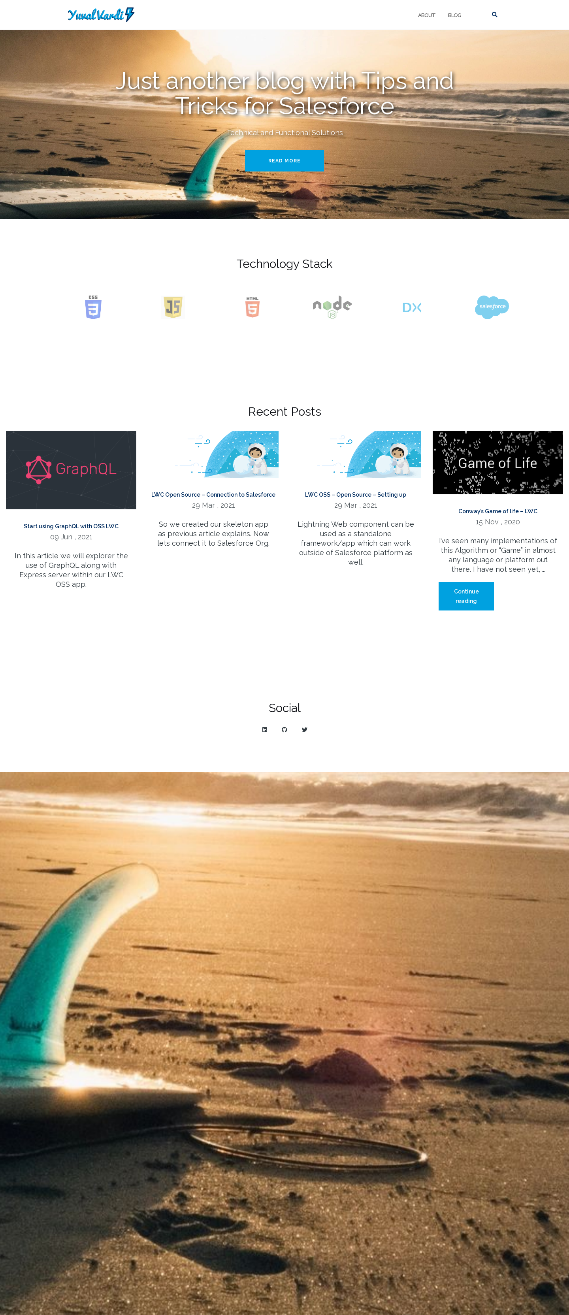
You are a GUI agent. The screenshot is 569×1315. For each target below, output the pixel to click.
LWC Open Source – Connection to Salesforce (213, 495)
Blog (454, 15)
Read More (284, 161)
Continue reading (474, 599)
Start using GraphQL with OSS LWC (71, 526)
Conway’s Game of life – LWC (497, 511)
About (426, 15)
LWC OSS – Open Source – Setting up (355, 495)
